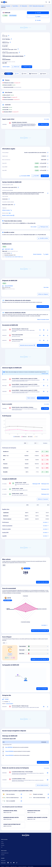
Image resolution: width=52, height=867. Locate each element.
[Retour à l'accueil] (25, 835)
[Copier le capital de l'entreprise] (48, 156)
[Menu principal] (49, 2)
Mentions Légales (30, 866)
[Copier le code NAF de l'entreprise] (18, 187)
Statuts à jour (15, 66)
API (1, 847)
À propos (2, 866)
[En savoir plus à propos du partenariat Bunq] (21, 797)
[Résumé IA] (40, 330)
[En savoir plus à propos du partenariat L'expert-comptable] (21, 801)
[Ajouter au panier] (43, 124)
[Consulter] (43, 330)
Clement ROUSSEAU (9, 751)
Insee (3, 62)
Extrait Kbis (45, 175)
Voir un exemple (46, 119)
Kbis (17, 73)
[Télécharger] (47, 330)
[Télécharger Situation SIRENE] (48, 167)
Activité (24, 73)
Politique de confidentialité (22, 866)
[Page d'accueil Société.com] (4, 2)
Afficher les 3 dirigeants (43, 294)
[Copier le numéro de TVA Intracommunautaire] (10, 42)
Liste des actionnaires (42, 306)
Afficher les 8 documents (43, 345)
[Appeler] (38, 16)
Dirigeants (43, 73)
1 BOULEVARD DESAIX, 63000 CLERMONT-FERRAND (12, 56)
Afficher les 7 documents (43, 499)
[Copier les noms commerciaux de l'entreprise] (48, 160)
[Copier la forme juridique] (19, 52)
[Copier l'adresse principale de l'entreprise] (25, 56)
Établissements (33, 73)
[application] (25, 426)
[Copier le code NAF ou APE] (18, 49)
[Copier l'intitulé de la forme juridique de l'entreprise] (48, 152)
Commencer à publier (45, 373)
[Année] (4, 643)
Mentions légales (6, 66)
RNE (6, 62)
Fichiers (2, 843)
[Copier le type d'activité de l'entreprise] (9, 199)
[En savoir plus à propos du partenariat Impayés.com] (48, 794)
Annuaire (2, 845)
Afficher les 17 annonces (43, 397)
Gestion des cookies (14, 866)
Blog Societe (3, 860)
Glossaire (2, 854)
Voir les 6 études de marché (42, 785)
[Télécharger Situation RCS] (48, 163)
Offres (2, 841)
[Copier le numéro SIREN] (8, 36)
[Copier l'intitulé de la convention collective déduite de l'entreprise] (14, 205)
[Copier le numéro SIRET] (11, 39)
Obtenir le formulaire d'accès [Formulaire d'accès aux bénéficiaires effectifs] (43, 319)
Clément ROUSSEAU (6, 59)
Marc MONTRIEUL (9, 747)
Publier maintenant (31, 397)
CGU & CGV (7, 866)
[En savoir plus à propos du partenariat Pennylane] (48, 797)
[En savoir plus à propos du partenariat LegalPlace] (21, 794)
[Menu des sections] (2, 74)
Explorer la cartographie (42, 688)
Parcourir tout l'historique (43, 762)
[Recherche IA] (8, 74)
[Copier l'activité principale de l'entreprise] (48, 193)
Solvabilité (38, 12)
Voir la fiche (46, 287)
